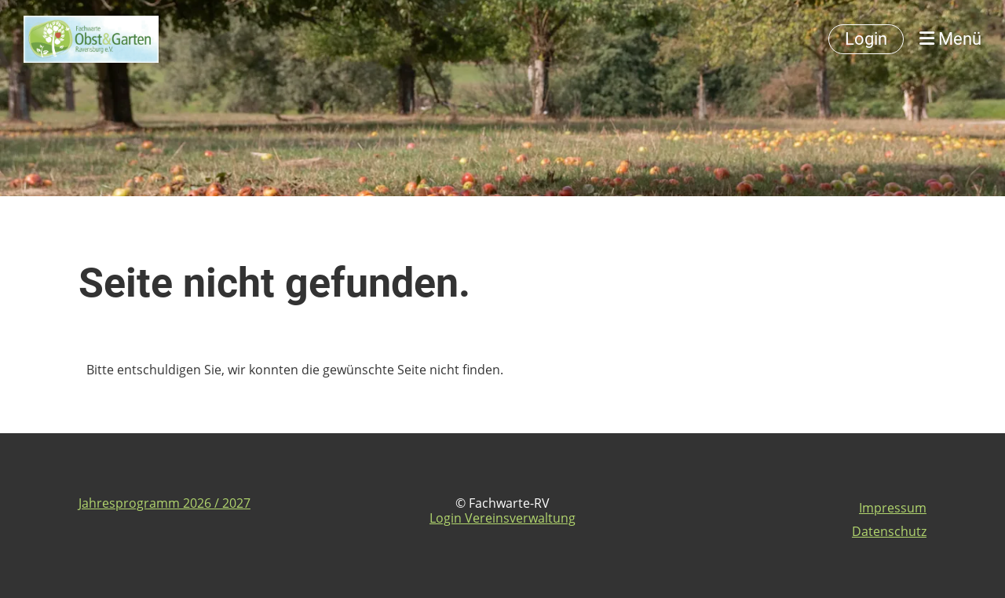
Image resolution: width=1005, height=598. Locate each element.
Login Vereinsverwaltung (502, 518)
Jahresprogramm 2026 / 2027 (164, 503)
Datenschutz (889, 531)
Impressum (892, 507)
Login (866, 39)
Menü (950, 39)
